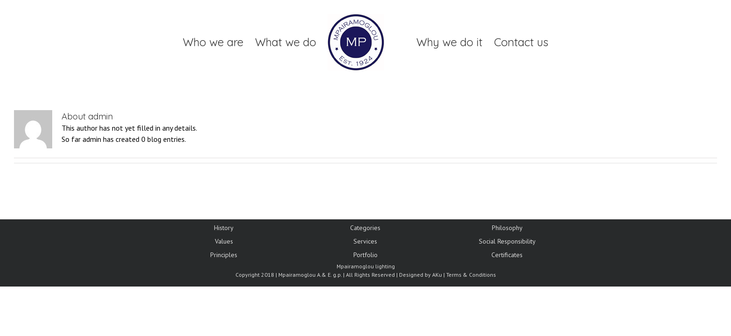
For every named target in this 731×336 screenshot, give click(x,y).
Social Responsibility (507, 241)
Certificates (507, 255)
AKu (437, 274)
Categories (365, 228)
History (224, 228)
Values (224, 241)
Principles (223, 255)
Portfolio (365, 255)
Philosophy (507, 228)
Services (365, 241)
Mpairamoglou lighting (366, 266)
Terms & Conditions (471, 274)
